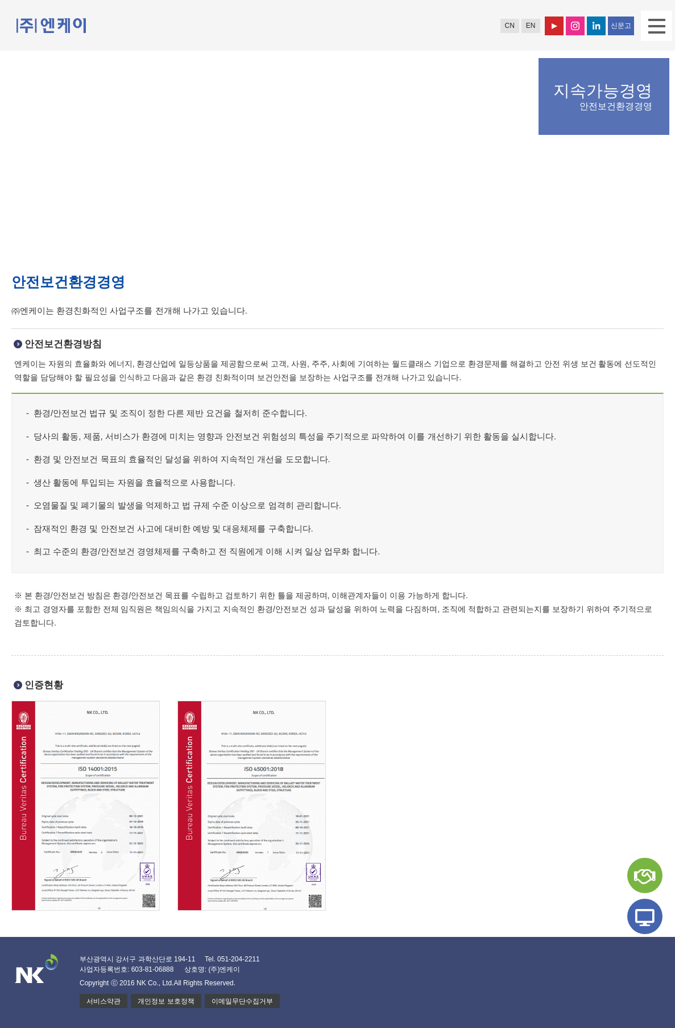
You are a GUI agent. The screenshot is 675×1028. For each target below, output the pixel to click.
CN (509, 26)
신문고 (621, 26)
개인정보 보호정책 (166, 1001)
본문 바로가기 (0, 0)
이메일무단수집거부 (242, 1001)
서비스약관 (103, 1001)
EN (531, 26)
